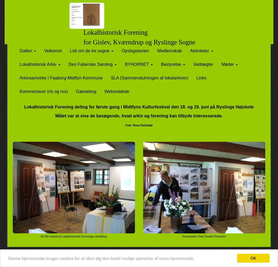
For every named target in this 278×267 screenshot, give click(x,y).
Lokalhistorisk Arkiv (40, 64)
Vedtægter (203, 64)
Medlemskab (169, 51)
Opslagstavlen (135, 51)
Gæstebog (86, 91)
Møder (230, 64)
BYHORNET (139, 64)
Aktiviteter (201, 51)
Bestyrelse (173, 64)
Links (201, 78)
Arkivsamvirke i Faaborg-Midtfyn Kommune (61, 78)
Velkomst (53, 51)
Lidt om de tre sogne (91, 51)
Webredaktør (117, 91)
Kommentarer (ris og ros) (44, 91)
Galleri (28, 51)
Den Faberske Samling (93, 64)
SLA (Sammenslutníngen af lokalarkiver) (149, 78)
